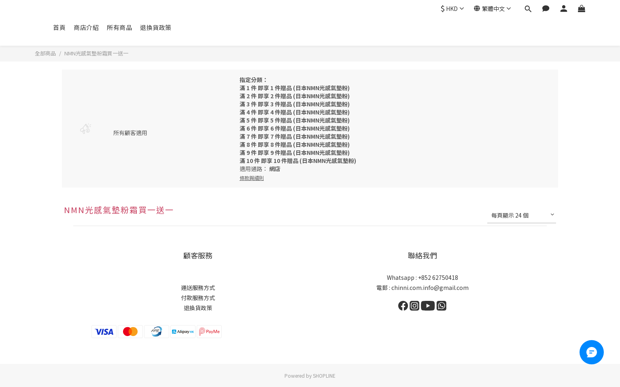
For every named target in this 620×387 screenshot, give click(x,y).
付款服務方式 (198, 298)
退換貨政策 (156, 27)
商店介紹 (86, 27)
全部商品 (45, 53)
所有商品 (119, 27)
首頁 (59, 27)
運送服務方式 (198, 287)
